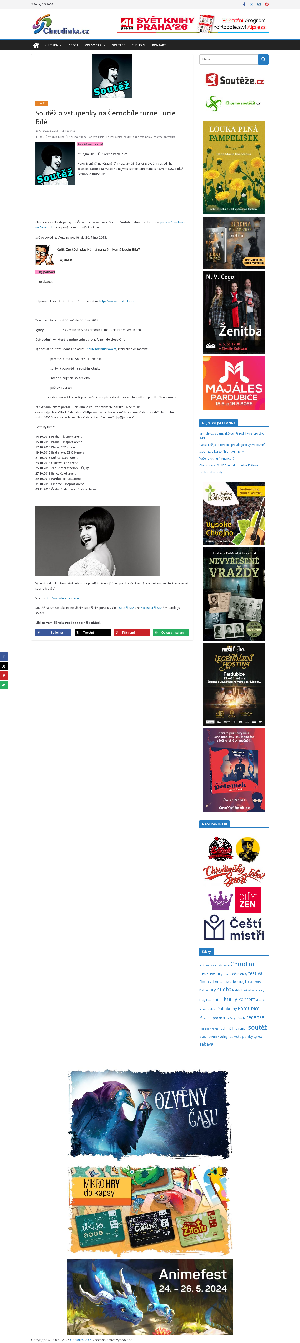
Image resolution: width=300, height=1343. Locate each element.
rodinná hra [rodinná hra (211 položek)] (212, 1028)
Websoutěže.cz (151, 608)
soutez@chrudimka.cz (101, 349)
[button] (60, 45)
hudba (83, 137)
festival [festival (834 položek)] (256, 973)
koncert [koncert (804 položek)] (246, 999)
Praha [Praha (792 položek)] (205, 1017)
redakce (70, 130)
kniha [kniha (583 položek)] (217, 999)
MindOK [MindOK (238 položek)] (260, 1000)
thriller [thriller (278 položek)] (215, 1037)
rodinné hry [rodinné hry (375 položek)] (228, 1028)
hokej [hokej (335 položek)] (240, 982)
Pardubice (116, 137)
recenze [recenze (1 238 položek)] (255, 1017)
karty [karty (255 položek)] (202, 1000)
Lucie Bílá (103, 137)
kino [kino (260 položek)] (209, 1000)
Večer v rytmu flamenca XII (217, 458)
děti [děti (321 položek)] (235, 974)
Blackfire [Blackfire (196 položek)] (209, 965)
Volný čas (93, 45)
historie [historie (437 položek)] (229, 981)
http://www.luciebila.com (62, 598)
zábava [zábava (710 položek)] (206, 1044)
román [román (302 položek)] (242, 1028)
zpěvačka (169, 137)
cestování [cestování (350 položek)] (222, 965)
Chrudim (138, 45)
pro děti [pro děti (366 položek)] (219, 1018)
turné (136, 137)
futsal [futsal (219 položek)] (209, 981)
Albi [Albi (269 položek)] (201, 965)
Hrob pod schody (210, 472)
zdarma (158, 137)
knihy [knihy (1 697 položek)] (231, 999)
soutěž (128, 137)
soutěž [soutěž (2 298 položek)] (257, 1027)
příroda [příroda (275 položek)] (240, 1018)
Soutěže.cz (126, 608)
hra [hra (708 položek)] (248, 981)
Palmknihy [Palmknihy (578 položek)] (227, 1008)
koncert (92, 137)
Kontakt (159, 45)
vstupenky (146, 137)
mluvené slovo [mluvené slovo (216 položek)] (207, 1009)
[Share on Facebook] (53, 632)
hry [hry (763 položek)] (212, 989)
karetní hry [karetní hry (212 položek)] (258, 990)
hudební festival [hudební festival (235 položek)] (241, 990)
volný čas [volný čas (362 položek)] (226, 1037)
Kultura (51, 45)
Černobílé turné (55, 137)
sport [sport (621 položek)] (204, 1036)
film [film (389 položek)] (202, 981)
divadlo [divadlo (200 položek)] (227, 974)
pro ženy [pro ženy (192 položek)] (230, 1018)
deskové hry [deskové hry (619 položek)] (211, 973)
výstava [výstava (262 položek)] (258, 1037)
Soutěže (118, 45)
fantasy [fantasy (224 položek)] (243, 974)
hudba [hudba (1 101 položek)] (224, 989)
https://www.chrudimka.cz (116, 301)
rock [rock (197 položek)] (201, 1028)
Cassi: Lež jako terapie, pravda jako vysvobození (232, 445)
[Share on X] (93, 632)
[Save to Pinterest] (132, 632)
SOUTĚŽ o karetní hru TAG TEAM (221, 452)
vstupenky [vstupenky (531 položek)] (243, 1036)
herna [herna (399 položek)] (217, 981)
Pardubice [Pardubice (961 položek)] (249, 1008)
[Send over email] (171, 632)
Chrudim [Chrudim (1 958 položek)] (242, 964)
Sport (73, 45)
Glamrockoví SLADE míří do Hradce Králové (228, 465)
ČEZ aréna (72, 137)
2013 (42, 137)
